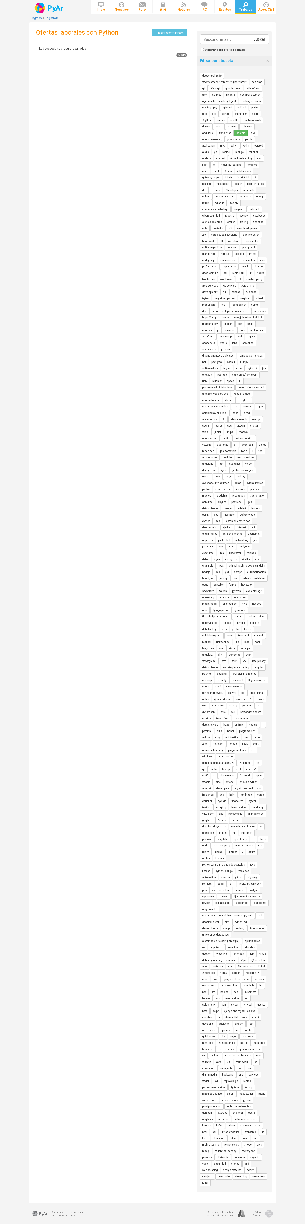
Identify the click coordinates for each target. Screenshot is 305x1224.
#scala (206, 782)
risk (235, 578)
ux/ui (233, 1036)
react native (232, 998)
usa (222, 794)
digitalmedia (209, 1074)
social (205, 425)
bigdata (230, 94)
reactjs (256, 419)
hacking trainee (256, 616)
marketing (208, 597)
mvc (244, 603)
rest (251, 1023)
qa (203, 769)
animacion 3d (256, 813)
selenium (233, 947)
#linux (262, 953)
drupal (230, 432)
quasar (221, 120)
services (253, 1074)
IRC (204, 6)
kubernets (250, 991)
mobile (206, 858)
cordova (207, 330)
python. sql (241, 921)
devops (240, 622)
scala (251, 1112)
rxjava (205, 852)
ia (219, 1017)
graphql (223, 578)
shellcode (208, 832)
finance (219, 858)
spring (238, 616)
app (221, 813)
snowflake (208, 591)
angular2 (207, 654)
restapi (247, 1081)
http (224, 661)
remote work (231, 1144)
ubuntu (261, 1004)
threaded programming (215, 616)
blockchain (208, 279)
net (204, 362)
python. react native (213, 1087)
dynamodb (208, 712)
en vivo (232, 692)
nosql (230, 731)
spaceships (209, 349)
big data (207, 883)
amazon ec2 (243, 699)
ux (203, 947)
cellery (241, 476)
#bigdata (223, 839)
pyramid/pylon (255, 482)
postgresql (248, 247)
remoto (225, 253)
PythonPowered (257, 1214)
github (238, 877)
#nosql (249, 1087)
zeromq (223, 896)
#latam (229, 400)
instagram (245, 196)
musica (206, 495)
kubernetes (222, 183)
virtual (259, 298)
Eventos (225, 6)
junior (218, 432)
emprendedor (228, 260)
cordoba (227, 457)
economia (254, 533)
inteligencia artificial (237, 177)
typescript (237, 680)
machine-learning (231, 164)
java (252, 864)
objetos (206, 718)
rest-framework (252, 120)
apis (259, 1144)
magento (239, 209)
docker (206, 126)
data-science (210, 667)
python (247, 1100)
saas (205, 584)
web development (247, 228)
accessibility (209, 419)
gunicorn (207, 1112)
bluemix (217, 381)
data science (210, 508)
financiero (237, 801)
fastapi (226, 769)
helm (232, 794)
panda (248, 139)
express (222, 1112)
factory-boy (248, 1151)
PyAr (49, 8)
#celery (234, 202)
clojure (222, 502)
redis (250, 323)
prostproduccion (211, 1106)
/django (251, 552)
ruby (217, 737)
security (221, 680)
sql (225, 272)
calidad (241, 107)
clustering (222, 444)
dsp (218, 572)
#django (219, 202)
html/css (207, 1042)
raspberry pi (225, 336)
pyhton (206, 489)
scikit (205, 514)
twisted (258, 145)
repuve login (231, 1081)
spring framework (212, 692)
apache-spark (230, 1100)
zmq (205, 743)
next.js (244, 1042)
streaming (241, 1176)
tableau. (215, 1055)
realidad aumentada (251, 355)
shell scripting (222, 845)
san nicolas (248, 260)
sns (241, 1074)
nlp (259, 705)
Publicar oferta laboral (169, 33)
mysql (259, 196)
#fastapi (215, 88)
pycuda (222, 801)
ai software (208, 1030)
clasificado (208, 1068)
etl (221, 241)
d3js (219, 731)
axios (230, 635)
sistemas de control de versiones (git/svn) (227, 915)
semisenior (239, 304)
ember (231, 222)
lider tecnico (225, 756)
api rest (216, 94)
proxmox (207, 1157)
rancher (253, 152)
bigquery (253, 877)
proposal (207, 839)
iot (242, 692)
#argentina (247, 285)
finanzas (258, 222)
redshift (241, 508)
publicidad (224, 540)
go (215, 152)
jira (264, 368)
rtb (253, 839)
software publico (212, 247)
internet (241, 527)
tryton (205, 298)
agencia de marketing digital (219, 101)
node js (206, 158)
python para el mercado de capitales (223, 864)
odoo (233, 1138)
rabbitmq (223, 1119)
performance (209, 266)
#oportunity (252, 972)
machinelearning (212, 139)
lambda (206, 1125)
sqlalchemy (240, 839)
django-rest (209, 470)
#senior (222, 820)
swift (256, 743)
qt (250, 272)
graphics (207, 820)
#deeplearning (226, 1042)
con (240, 323)
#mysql (247, 1004)
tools (244, 451)
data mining (227, 775)
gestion (206, 953)
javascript (234, 463)
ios (255, 1061)
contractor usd (211, 400)
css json (207, 1176)
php (204, 991)
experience (229, 266)
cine (218, 782)
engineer (238, 1112)
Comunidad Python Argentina (68, 1212)
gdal (250, 502)
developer (208, 1023)
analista (224, 597)
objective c (229, 285)
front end (243, 635)
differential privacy (236, 1017)
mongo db (231, 559)
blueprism (219, 1138)
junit (231, 546)
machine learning (212, 750)
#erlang (240, 928)
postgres (216, 362)
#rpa (243, 960)
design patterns (232, 1170)
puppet (236, 820)
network (258, 635)
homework (208, 241)
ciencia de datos (212, 222)
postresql (236, 502)
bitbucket (247, 126)
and (247, 1163)
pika (215, 979)
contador (218, 228)
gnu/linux (239, 610)
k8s (237, 642)
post (239, 1068)
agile (217, 559)
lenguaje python (248, 782)
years (223, 342)
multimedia (257, 330)
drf (203, 190)
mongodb (226, 1068)
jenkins (206, 183)
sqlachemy (208, 1004)
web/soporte (209, 1100)
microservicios (244, 845)
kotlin (246, 145)
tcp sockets (209, 985)
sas (229, 425)
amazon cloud (229, 985)
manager (218, 743)
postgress (248, 1036)
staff (205, 775)
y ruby (235, 629)
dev (204, 311)
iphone (218, 852)
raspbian (245, 298)
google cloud (233, 88)
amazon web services (215, 393)
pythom (225, 349)
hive (253, 132)
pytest (252, 253)
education (240, 597)
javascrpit (208, 546)
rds (257, 559)
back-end (224, 1023)
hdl (224, 292)
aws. (219, 1061)
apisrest (227, 107)
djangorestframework (244, 374)
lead (247, 642)
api (253, 527)
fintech (206, 871)
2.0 (204, 234)
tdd (260, 451)
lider (204, 164)
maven (260, 699)
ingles (227, 368)
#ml (235, 406)
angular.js (208, 132)
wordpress (226, 279)
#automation (257, 495)
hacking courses (251, 101)
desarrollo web (210, 921)
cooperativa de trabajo (215, 209)
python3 (252, 368)
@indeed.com (222, 699)
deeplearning (210, 527)
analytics (244, 546)
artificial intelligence (244, 673)
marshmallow (210, 323)
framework (242, 1061)
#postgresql (209, 661)
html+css (246, 794)
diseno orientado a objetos (218, 355)
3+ (235, 444)
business (251, 292)
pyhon (231, 1125)
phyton (206, 902)
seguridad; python (224, 298)
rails (204, 228)
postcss (222, 374)
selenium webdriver (253, 578)
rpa (257, 762)
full (234, 832)
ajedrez (227, 527)
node (205, 845)
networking (241, 540)
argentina (248, 342)
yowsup (206, 444)
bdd (260, 915)
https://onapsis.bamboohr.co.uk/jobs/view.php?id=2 (232, 317)
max (204, 610)
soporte (254, 622)
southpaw (218, 705)
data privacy (258, 661)
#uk (221, 546)
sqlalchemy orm (211, 635)
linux (205, 1138)
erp (253, 750)
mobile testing (210, 1144)
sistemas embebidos (237, 521)
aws (224, 629)
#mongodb (208, 972)
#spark (251, 336)
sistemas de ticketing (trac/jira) (221, 941)
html (238, 769)
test (221, 463)
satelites (207, 502)
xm (213, 991)
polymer (207, 673)
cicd (258, 1055)
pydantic (247, 705)
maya (219, 126)
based (247, 629)
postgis (241, 132)
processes (238, 495)
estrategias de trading (236, 667)
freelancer (208, 794)
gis (260, 845)
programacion (247, 731)
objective (233, 241)
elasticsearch (239, 419)
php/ (248, 654)
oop (214, 113)
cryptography (209, 107)
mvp (222, 145)
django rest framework (247, 896)
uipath (234, 120)
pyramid (207, 731)
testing (206, 807)
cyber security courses (215, 482)
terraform (239, 1157)
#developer (231, 190)
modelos (252, 164)
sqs (218, 521)
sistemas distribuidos (215, 406)
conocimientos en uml (251, 387)
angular (258, 667)
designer (222, 673)
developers (222, 788)
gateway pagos (211, 177)
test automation (244, 438)
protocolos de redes (245, 1119)
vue (221, 648)
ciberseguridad (211, 215)
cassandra (208, 342)
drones (235, 1163)
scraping (221, 807)
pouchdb (249, 985)
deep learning (210, 272)
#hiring (244, 222)
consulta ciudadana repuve (218, 762)
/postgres (208, 552)
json (223, 1004)
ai (214, 775)
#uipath (206, 1061)
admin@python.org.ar (64, 1215)
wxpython (244, 400)
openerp (207, 680)
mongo (239, 152)
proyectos (234, 654)
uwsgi (234, 1004)
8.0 (229, 1061)
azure (251, 852)
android (239, 724)
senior (238, 183)
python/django (224, 871)
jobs (234, 342)
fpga (221, 565)
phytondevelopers (250, 712)
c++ (232, 883)
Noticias (183, 6)
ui (240, 381)
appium (239, 1023)
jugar (205, 1182)
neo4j (224, 304)
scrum (250, 1170)
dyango (227, 508)
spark (255, 113)
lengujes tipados (212, 1093)
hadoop (256, 603)
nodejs (206, 572)
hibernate (229, 514)
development (210, 292)
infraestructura (230, 1131)
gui (227, 572)
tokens (206, 998)
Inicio (101, 6)
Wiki (163, 6)
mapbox (243, 432)
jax (255, 540)
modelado (208, 451)
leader (220, 883)
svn (216, 1081)
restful (226, 152)
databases (259, 215)
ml (214, 164)
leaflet (218, 425)
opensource (230, 603)
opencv (243, 215)
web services (226, 1049)
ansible (245, 266)
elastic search (251, 234)
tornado (215, 190)
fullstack (255, 209)
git (203, 88)
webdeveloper (234, 686)
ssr (214, 1131)
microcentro (251, 241)
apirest (226, 113)
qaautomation (227, 451)
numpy (244, 362)
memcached (209, 438)
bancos (239, 890)
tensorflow (222, 718)
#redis (228, 171)
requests (207, 540)
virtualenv (208, 813)
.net (246, 737)
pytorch (236, 591)
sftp (204, 113)
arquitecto (216, 947)
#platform (208, 336)
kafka (219, 1125)
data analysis (210, 724)
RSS (182, 55)
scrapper (246, 648)
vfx (244, 661)
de (262, 1131)
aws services (210, 285)
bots (204, 1011)
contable (219, 584)
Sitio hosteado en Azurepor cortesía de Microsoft (221, 1214)
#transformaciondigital (251, 966)
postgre (253, 890)
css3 (218, 686)
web (204, 705)
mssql (206, 1151)
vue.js (226, 928)
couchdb (207, 801)
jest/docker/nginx (243, 470)
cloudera (207, 1017)
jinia (221, 552)
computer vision (224, 196)
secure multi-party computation (230, 311)
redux (205, 699)
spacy (230, 381)
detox (205, 559)
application (208, 145)
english (228, 323)
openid (231, 362)
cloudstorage (254, 591)
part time (257, 82)
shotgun (207, 374)
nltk (223, 1036)
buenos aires (239, 807)
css (259, 158)
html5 (223, 972)
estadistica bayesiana (224, 234)
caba (235, 412)
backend (229, 330)
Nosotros (122, 6)
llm (260, 985)
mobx (214, 769)
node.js (253, 724)
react (216, 171)
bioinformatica (255, 183)
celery (205, 196)
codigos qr (208, 260)
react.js (229, 215)
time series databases (215, 934)
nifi (230, 228)
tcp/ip (229, 476)
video (248, 463)
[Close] (267, 61)
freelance (243, 871)
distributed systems (214, 826)
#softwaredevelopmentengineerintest (224, 82)
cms (205, 979)
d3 (239, 279)
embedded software (243, 826)
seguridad (220, 1163)
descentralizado (212, 75)
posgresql (248, 444)
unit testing (223, 642)
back (236, 991)
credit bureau (257, 692)
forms (232, 584)
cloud (244, 1138)
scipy (216, 1011)
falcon (223, 591)
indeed (223, 832)
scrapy (238, 572)
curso (260, 794)
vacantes (245, 762)
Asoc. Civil (266, 6)
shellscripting (254, 279)
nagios (224, 991)
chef (205, 171)
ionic (223, 712)
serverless (258, 1176)
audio (205, 152)
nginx (260, 406)
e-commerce (209, 533)
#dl (246, 998)
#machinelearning (241, 158)
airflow (206, 737)
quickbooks (209, 1036)
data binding (209, 629)
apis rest (226, 1030)
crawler (247, 406)
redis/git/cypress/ (250, 883)
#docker (259, 979)
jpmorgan (238, 953)
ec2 (216, 514)
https (226, 724)
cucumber (241, 113)
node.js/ (251, 769)
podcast (255, 489)
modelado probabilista (238, 1055)
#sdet (205, 1081)
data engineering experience (219, 960)
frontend (245, 775)
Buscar (259, 39)
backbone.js (235, 813)
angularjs (207, 463)
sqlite (254, 304)
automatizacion (256, 572)
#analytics (225, 132)
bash (263, 839)
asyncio (254, 1157)
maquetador (246, 1093)
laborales (249, 947)
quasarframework (249, 1049)
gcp (251, 953)
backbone (227, 1074)
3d (223, 419)
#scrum (240, 489)
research (248, 190)
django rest (209, 253)
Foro (142, 6)
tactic (226, 438)
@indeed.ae (258, 960)
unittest (232, 852)
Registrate (52, 18)
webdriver (222, 953)
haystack (246, 584)
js (218, 330)
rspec (258, 775)
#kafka (246, 559)
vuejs (205, 1163)
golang (233, 705)
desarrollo (224, 1176)
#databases (244, 171)
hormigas (208, 578)
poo (204, 890)
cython (206, 521)
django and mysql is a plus (239, 1011)
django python (221, 610)
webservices (247, 514)
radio (257, 737)
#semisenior (257, 928)
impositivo (260, 311)
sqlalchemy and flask (214, 412)
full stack (246, 832)
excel (239, 368)
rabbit (261, 1093)
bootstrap (207, 1049)
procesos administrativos (217, 387)
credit (255, 1017)
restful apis (208, 304)
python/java (253, 88)
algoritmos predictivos (247, 788)
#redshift (221, 495)
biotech (255, 508)
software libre (210, 368)
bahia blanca (222, 902)
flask (245, 743)
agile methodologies (239, 1106)
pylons (230, 782)
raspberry (207, 1119)
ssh (218, 998)
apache (225, 877)
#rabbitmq (250, 1131)
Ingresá (37, 18)
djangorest (260, 902)
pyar (204, 1131)
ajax (204, 966)
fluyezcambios (257, 680)
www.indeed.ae (221, 890)
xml (249, 1068)
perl (233, 712)
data (242, 330)
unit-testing (232, 737)
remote (247, 1030)
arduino (231, 126)
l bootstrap (235, 552)
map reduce (241, 718)
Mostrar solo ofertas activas (223, 50)
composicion (223, 489)
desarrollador (210, 928)
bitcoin (241, 425)
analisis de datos (250, 1125)
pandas (236, 292)
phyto (254, 107)
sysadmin (208, 896)
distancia (223, 1157)
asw (217, 476)
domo (237, 482)
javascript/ (233, 139)
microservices (245, 457)
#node (248, 1144)
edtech (236, 972)
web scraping (210, 1170)
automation (209, 877)
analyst (206, 788)
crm (227, 921)
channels (207, 565)
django (259, 266)
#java (224, 470)
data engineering (233, 533)
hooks (260, 272)
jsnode (233, 743)
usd (230, 966)
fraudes (226, 622)
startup (254, 425)
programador (209, 603)
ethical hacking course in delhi (247, 565)
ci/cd (247, 412)
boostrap (232, 247)
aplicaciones (209, 457)
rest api (206, 642)
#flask (205, 432)
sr (261, 826)
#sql (257, 642)
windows (207, 756)
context (220, 158)
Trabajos (245, 6)
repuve (206, 476)
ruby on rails (209, 909)
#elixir (233, 145)
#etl (239, 336)
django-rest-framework (236, 979)
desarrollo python (250, 94)
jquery (205, 202)
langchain (208, 648)
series (262, 444)
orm (255, 1138)
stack (232, 648)
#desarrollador (242, 393)
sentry (206, 686)
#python (207, 120)
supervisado (209, 622)
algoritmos (242, 902)
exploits (239, 253)
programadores (237, 750)
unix (204, 381)
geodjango (258, 807)
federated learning (226, 1151)
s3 (203, 1055)
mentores (259, 1042)
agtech (252, 801)
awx (204, 94)
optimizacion (252, 941)
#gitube (235, 1087)
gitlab (230, 1093)
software (217, 966)
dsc (262, 260)
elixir (220, 654)
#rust (234, 661)
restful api (238, 272)
